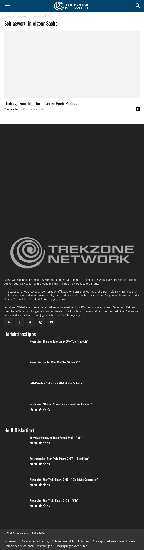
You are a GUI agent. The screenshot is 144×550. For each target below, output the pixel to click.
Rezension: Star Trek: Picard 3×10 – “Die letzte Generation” (64, 511)
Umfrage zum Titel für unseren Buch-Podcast (41, 103)
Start (7, 16)
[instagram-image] (26, 154)
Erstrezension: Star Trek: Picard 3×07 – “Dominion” (59, 490)
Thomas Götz (12, 109)
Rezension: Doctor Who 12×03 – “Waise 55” (55, 394)
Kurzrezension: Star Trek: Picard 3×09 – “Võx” (56, 469)
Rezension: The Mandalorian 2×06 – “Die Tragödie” (59, 373)
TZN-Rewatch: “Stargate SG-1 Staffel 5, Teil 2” (57, 415)
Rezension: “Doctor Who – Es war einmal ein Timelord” (61, 435)
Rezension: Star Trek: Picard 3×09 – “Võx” (54, 532)
